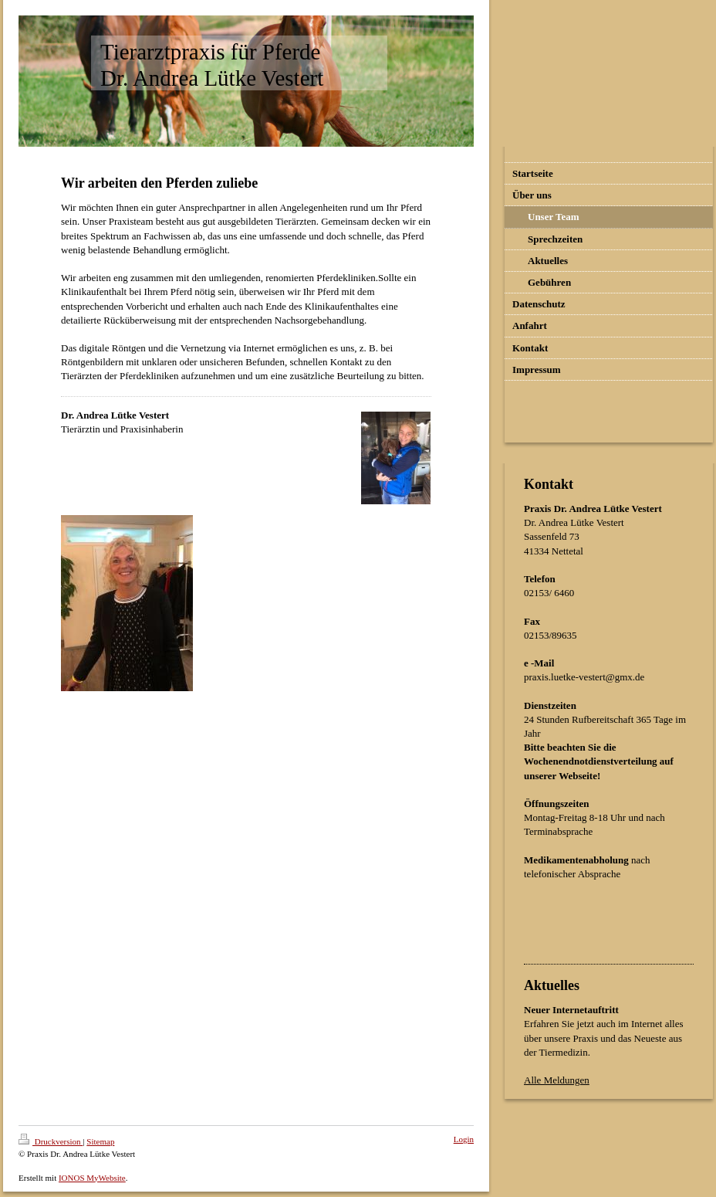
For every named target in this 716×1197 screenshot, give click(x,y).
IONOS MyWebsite (92, 1177)
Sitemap (100, 1141)
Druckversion (51, 1141)
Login (464, 1139)
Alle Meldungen (556, 1080)
